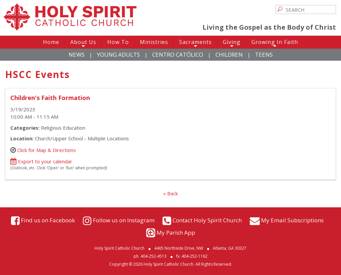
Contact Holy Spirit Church (207, 220)
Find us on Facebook (48, 220)
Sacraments (195, 43)
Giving (231, 43)
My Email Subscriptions (292, 220)
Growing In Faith (274, 43)
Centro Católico (177, 54)
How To (118, 42)
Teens (264, 54)
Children (229, 54)
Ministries (154, 42)
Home (51, 42)
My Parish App (176, 232)
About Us (83, 43)
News (77, 54)
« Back (170, 193)
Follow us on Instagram (124, 220)
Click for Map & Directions (46, 149)
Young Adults (118, 54)
